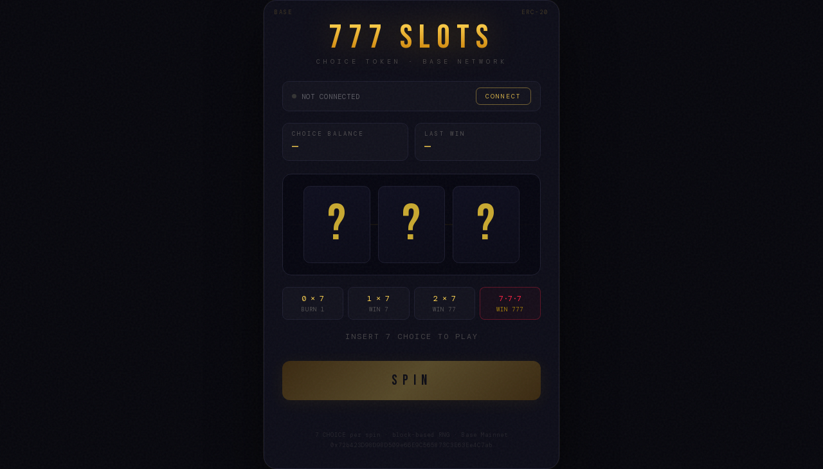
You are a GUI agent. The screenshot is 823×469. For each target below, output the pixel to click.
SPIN (412, 380)
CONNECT (503, 96)
